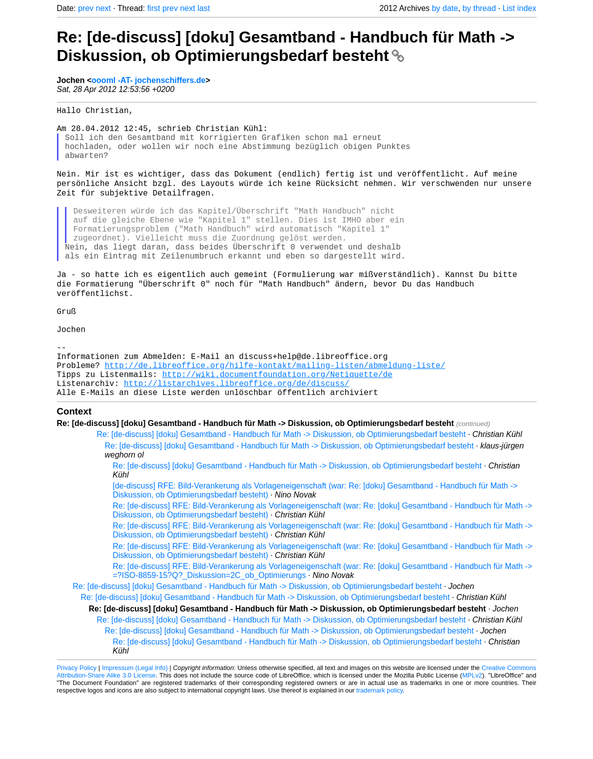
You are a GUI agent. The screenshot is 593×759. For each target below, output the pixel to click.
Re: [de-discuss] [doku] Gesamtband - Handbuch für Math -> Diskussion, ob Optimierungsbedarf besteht (286, 46)
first (153, 8)
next (103, 8)
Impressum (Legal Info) (135, 728)
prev (85, 8)
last (203, 8)
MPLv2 (472, 736)
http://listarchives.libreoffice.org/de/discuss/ (236, 442)
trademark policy (379, 751)
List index (520, 8)
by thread (479, 8)
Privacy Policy (77, 728)
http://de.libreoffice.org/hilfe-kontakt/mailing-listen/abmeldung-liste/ (275, 420)
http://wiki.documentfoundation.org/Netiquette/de (277, 431)
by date (445, 8)
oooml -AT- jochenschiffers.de (148, 80)
